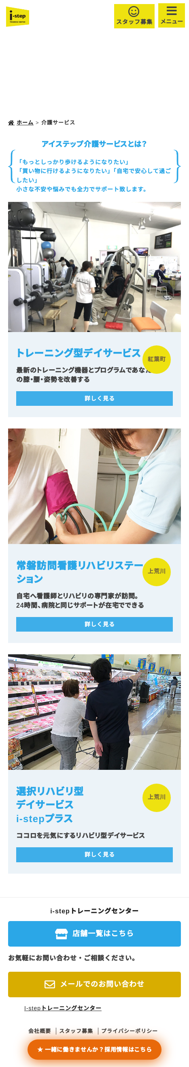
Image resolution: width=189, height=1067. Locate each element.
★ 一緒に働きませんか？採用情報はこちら (94, 1049)
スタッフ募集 (134, 22)
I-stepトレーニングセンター (63, 1008)
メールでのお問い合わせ (102, 984)
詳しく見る (100, 398)
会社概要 (39, 1031)
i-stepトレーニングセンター (94, 911)
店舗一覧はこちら (103, 934)
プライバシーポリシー (129, 1031)
